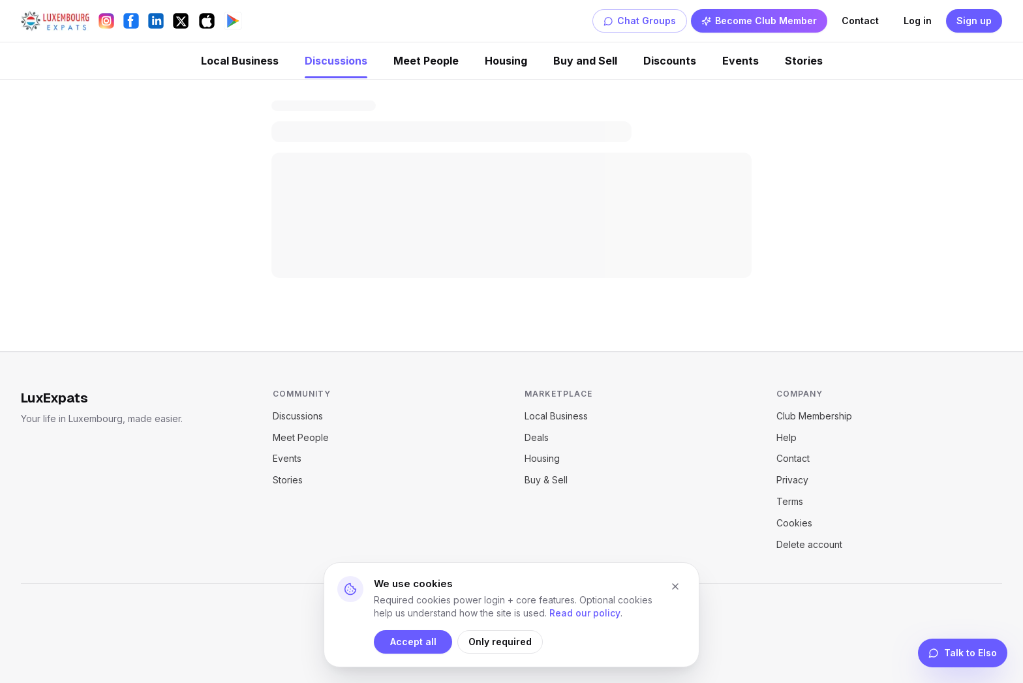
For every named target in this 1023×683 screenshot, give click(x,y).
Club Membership (814, 415)
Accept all (413, 641)
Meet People (426, 60)
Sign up (974, 20)
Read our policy (584, 612)
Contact (860, 20)
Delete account (809, 544)
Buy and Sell (585, 60)
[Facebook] (131, 21)
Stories (804, 60)
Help (786, 437)
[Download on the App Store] (207, 21)
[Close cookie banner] (675, 586)
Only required (500, 641)
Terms (789, 501)
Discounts (669, 60)
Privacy (792, 479)
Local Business (240, 60)
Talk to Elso (962, 652)
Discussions (336, 60)
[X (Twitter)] (181, 21)
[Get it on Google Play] (233, 21)
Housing (506, 60)
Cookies (794, 522)
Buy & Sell (546, 479)
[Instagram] (106, 21)
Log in (918, 20)
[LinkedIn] (156, 21)
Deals (537, 437)
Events (740, 60)
